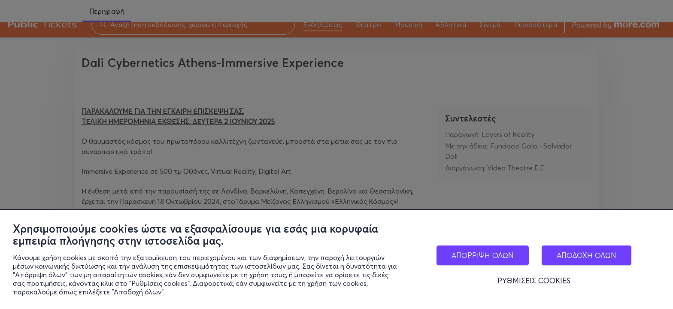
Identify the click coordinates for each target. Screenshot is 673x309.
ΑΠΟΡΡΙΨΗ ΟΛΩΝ (483, 256)
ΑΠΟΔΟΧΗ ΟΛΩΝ (586, 256)
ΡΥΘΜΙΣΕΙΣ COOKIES (533, 281)
